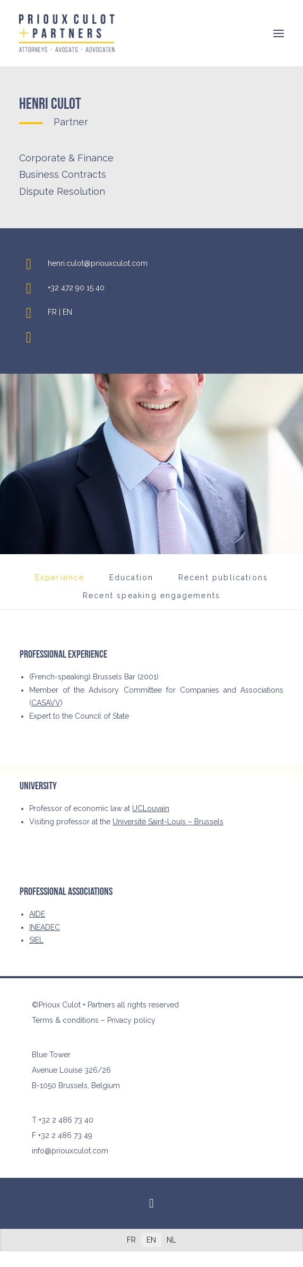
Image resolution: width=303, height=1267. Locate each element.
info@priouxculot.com (70, 1151)
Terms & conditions (65, 1020)
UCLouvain (150, 808)
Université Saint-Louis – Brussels (167, 821)
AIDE (37, 914)
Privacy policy (131, 1020)
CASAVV (45, 703)
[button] (278, 33)
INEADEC (44, 927)
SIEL (36, 940)
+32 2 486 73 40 (66, 1120)
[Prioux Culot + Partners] (67, 33)
